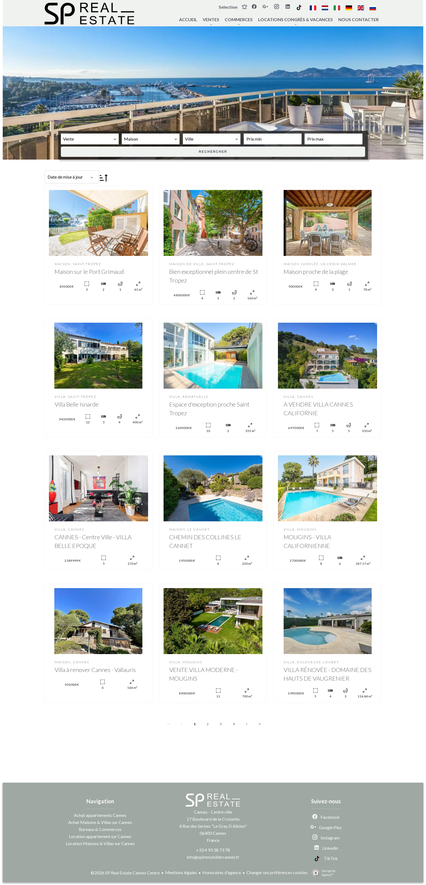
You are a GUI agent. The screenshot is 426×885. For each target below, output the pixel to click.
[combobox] (90, 139)
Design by (322, 873)
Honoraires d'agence (221, 872)
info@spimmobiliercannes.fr (213, 856)
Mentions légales (181, 872)
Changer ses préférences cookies (277, 872)
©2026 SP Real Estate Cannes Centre (125, 872)
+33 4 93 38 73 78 (213, 849)
